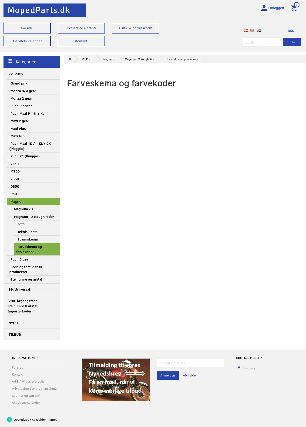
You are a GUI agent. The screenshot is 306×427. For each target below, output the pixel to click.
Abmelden (190, 375)
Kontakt (81, 41)
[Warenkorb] (295, 7)
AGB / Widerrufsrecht (135, 28)
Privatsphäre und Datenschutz (34, 388)
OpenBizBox (22, 419)
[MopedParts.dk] (38, 10)
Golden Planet (46, 419)
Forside (27, 28)
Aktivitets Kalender (27, 41)
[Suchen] (292, 42)
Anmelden (167, 375)
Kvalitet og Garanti (81, 28)
